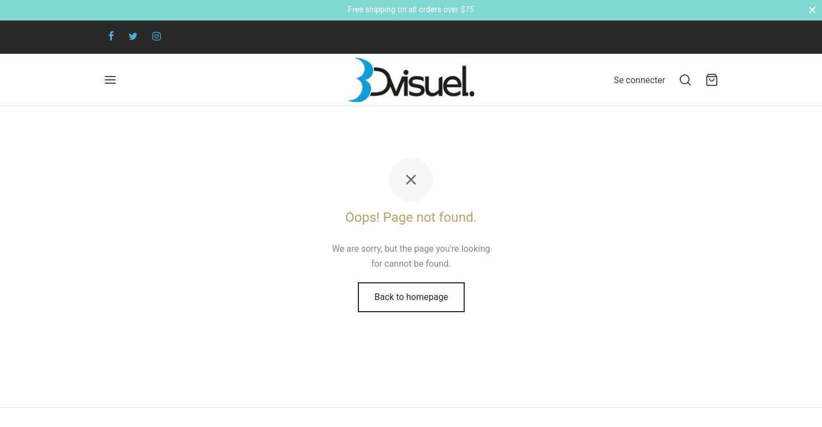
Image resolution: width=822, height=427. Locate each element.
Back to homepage (411, 297)
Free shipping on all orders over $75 (411, 9)
